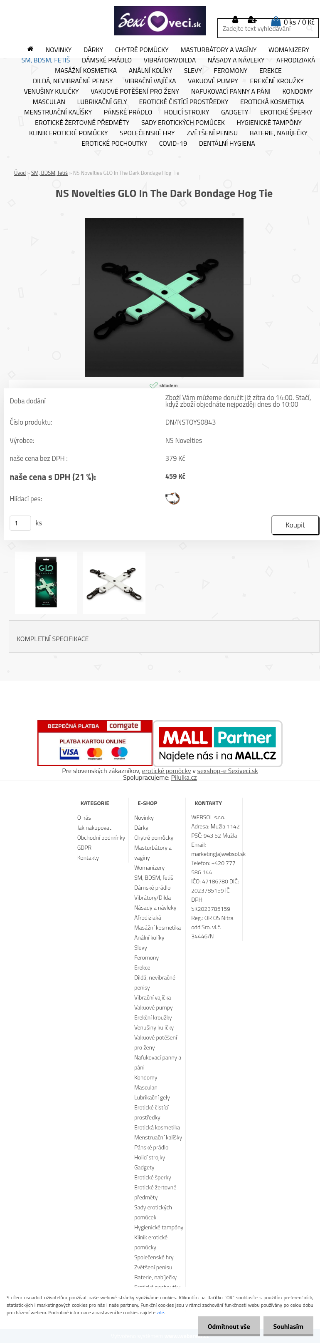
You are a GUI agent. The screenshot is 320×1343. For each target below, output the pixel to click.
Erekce (270, 70)
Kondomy (297, 91)
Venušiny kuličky (51, 91)
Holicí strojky (186, 112)
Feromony (230, 70)
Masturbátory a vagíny (218, 50)
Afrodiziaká (147, 917)
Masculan (48, 102)
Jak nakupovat (94, 827)
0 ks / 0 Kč (299, 22)
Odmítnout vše (228, 1326)
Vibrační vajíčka (150, 81)
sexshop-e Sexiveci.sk (227, 771)
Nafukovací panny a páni (231, 91)
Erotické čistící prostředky (183, 102)
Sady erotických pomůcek (183, 122)
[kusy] (20, 523)
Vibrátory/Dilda (170, 60)
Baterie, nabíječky (279, 133)
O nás (84, 817)
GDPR (84, 847)
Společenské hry (147, 133)
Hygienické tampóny (269, 122)
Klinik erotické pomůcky (68, 133)
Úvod (20, 173)
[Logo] (160, 21)
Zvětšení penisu (212, 133)
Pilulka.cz (184, 777)
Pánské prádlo (128, 112)
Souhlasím (288, 1326)
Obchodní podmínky (101, 837)
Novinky (58, 50)
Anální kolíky (150, 70)
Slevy (193, 70)
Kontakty (88, 857)
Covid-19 (173, 143)
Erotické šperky (286, 112)
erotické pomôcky (166, 771)
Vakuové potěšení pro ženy (135, 91)
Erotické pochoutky (114, 143)
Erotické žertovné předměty (82, 122)
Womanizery (288, 50)
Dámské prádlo (107, 60)
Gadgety (234, 112)
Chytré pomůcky (142, 50)
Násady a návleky (236, 60)
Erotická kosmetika (272, 102)
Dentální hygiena (227, 143)
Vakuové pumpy (213, 81)
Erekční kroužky (277, 81)
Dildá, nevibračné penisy (73, 81)
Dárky (93, 50)
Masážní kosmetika (86, 70)
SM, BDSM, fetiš (46, 60)
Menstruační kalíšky (58, 112)
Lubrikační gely (102, 102)
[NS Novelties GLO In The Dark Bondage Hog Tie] (164, 221)
